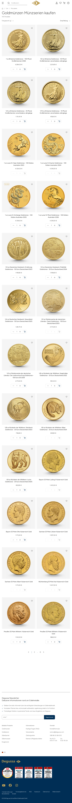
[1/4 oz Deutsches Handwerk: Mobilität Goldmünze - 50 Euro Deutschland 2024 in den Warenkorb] (59, 277)
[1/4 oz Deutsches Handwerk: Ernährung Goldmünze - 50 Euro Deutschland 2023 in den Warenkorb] (25, 277)
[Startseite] (2, 8)
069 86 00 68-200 (56, 735)
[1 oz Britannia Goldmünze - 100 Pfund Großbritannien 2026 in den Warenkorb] (25, 69)
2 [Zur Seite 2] (34, 652)
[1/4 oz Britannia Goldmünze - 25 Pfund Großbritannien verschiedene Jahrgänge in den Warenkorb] (25, 121)
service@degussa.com (57, 732)
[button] (68, 3)
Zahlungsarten (30, 735)
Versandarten (30, 732)
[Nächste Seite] (44, 652)
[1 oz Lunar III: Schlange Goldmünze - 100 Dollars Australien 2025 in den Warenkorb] (25, 225)
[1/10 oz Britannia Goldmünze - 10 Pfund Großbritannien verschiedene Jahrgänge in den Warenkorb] (59, 121)
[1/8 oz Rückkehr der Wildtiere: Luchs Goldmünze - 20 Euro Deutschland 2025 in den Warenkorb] (25, 490)
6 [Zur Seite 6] (40, 652)
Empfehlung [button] (64, 21)
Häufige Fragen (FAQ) (32, 729)
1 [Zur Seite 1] (31, 652)
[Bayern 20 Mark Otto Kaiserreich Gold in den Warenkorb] (25, 540)
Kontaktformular (55, 729)
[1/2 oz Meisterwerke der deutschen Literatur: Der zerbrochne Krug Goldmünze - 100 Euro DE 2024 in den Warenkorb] (25, 386)
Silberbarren (5, 735)
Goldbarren (5, 732)
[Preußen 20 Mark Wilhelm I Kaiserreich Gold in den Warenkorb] (25, 642)
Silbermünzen (6, 739)
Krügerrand (5, 742)
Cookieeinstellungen (7, 792)
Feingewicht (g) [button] (6, 21)
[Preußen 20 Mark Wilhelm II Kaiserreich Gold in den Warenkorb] (59, 642)
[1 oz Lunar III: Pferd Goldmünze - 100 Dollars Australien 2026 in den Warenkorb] (59, 225)
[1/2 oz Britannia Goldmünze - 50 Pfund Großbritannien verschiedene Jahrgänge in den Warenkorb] (59, 69)
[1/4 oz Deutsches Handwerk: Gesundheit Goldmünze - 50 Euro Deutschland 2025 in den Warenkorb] (25, 332)
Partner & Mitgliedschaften (34, 739)
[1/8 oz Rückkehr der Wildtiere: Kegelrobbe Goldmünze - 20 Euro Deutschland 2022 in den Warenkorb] (59, 386)
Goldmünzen (6, 729)
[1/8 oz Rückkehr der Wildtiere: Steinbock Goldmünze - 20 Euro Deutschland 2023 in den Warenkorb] (25, 438)
